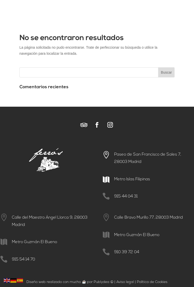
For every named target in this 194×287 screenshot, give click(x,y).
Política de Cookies (152, 282)
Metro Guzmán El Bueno (34, 242)
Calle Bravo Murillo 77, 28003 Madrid (148, 218)
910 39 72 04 (126, 252)
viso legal (126, 282)
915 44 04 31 (126, 196)
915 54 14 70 (23, 259)
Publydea (101, 282)
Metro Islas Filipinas (132, 179)
